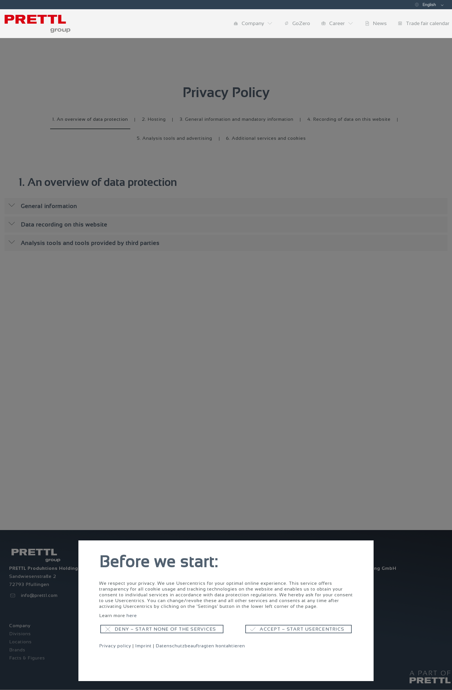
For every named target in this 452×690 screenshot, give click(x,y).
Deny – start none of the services (165, 629)
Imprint (143, 645)
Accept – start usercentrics (302, 629)
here (132, 615)
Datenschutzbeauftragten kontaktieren (200, 645)
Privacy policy (115, 645)
